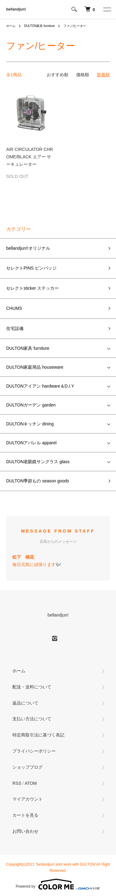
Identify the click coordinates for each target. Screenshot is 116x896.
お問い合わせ (25, 831)
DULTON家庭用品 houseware (34, 367)
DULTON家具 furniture (39, 26)
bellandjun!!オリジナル (28, 248)
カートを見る (25, 815)
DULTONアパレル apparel (31, 442)
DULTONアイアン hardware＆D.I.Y (40, 386)
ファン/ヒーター (74, 26)
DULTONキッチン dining (30, 423)
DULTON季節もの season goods (37, 480)
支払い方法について (31, 718)
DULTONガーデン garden (31, 404)
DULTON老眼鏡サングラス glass (38, 461)
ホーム (10, 26)
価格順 (82, 74)
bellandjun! (16, 9)
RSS (16, 783)
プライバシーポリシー (34, 751)
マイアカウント (27, 799)
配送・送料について (31, 686)
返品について (25, 703)
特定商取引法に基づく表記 (38, 734)
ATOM (31, 783)
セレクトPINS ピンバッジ (31, 268)
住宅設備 (15, 328)
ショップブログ (27, 767)
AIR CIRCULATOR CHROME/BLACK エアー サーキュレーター (29, 157)
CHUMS (14, 308)
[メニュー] (106, 9)
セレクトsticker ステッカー (32, 288)
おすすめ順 (57, 74)
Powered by (58, 884)
